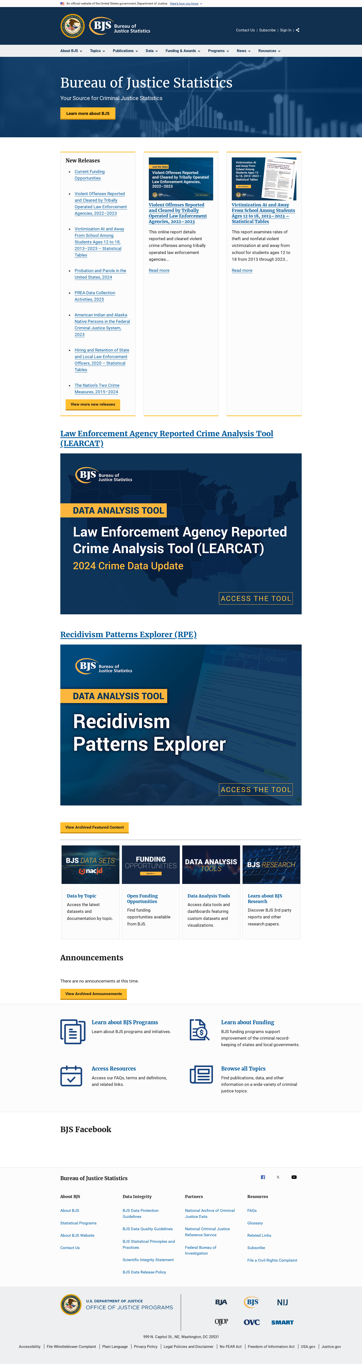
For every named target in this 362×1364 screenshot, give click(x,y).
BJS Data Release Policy (144, 1272)
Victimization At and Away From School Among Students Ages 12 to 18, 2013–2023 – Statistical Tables (99, 242)
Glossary (255, 1223)
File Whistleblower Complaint (71, 1346)
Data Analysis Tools (209, 896)
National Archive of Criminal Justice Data (210, 1213)
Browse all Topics (202, 1078)
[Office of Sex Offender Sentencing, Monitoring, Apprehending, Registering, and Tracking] (283, 1325)
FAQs (252, 1210)
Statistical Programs (78, 1223)
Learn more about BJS (87, 113)
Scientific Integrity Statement (148, 1259)
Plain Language (115, 1346)
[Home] (119, 26)
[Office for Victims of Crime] (252, 1326)
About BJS (69, 1210)
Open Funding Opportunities (142, 898)
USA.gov (308, 1346)
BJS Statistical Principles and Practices (149, 1244)
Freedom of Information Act (271, 1346)
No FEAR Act (231, 1346)
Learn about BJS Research (265, 898)
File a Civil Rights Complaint (272, 1260)
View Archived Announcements (93, 993)
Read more (159, 270)
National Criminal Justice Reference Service (207, 1231)
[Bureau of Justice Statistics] (252, 1309)
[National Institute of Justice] (283, 1306)
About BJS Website (77, 1235)
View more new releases (93, 404)
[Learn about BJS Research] (271, 864)
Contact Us (245, 30)
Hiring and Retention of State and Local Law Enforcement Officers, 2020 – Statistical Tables (102, 360)
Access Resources (72, 1078)
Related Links (259, 1235)
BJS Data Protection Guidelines (141, 1213)
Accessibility (29, 1346)
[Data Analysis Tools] (211, 864)
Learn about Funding (202, 1031)
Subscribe (267, 30)
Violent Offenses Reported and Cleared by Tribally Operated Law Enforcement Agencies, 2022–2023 (101, 203)
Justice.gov (331, 1346)
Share (301, 34)
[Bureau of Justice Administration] (221, 1306)
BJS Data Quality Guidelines (148, 1228)
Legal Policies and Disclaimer (188, 1346)
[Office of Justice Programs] (72, 26)
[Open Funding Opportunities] (151, 864)
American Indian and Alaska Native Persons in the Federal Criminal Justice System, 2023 (102, 324)
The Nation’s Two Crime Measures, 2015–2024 (97, 388)
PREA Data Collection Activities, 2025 (95, 296)
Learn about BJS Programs (72, 1031)
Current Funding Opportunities (90, 175)
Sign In (285, 30)
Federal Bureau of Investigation (200, 1250)
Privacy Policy (145, 1346)
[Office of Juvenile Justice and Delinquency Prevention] (221, 1326)
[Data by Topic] (90, 864)
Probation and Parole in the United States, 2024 (100, 274)
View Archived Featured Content (94, 827)
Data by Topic (81, 896)
